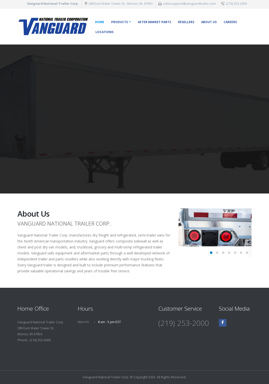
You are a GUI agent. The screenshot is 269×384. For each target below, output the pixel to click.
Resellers (186, 22)
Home (99, 22)
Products (119, 22)
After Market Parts (154, 22)
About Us (209, 22)
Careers (230, 22)
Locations (104, 32)
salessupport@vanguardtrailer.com (189, 3)
